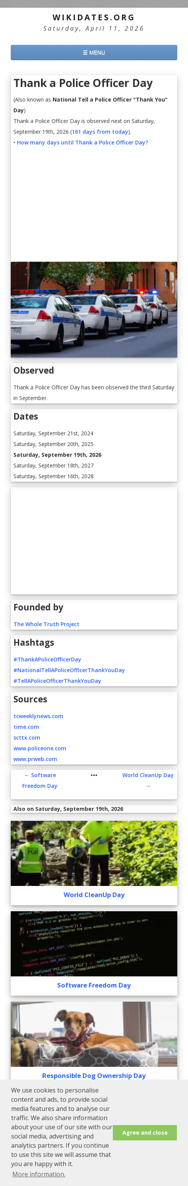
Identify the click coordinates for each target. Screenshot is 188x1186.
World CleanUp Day (148, 775)
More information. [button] (38, 1174)
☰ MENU (94, 52)
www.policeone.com (39, 748)
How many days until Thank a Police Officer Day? (82, 142)
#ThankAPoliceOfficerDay (47, 659)
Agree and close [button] (145, 1132)
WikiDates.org (94, 17)
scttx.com (26, 737)
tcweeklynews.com (38, 716)
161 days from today (100, 131)
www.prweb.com (35, 759)
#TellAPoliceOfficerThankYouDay (57, 680)
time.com (26, 726)
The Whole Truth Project (46, 624)
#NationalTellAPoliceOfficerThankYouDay (69, 670)
